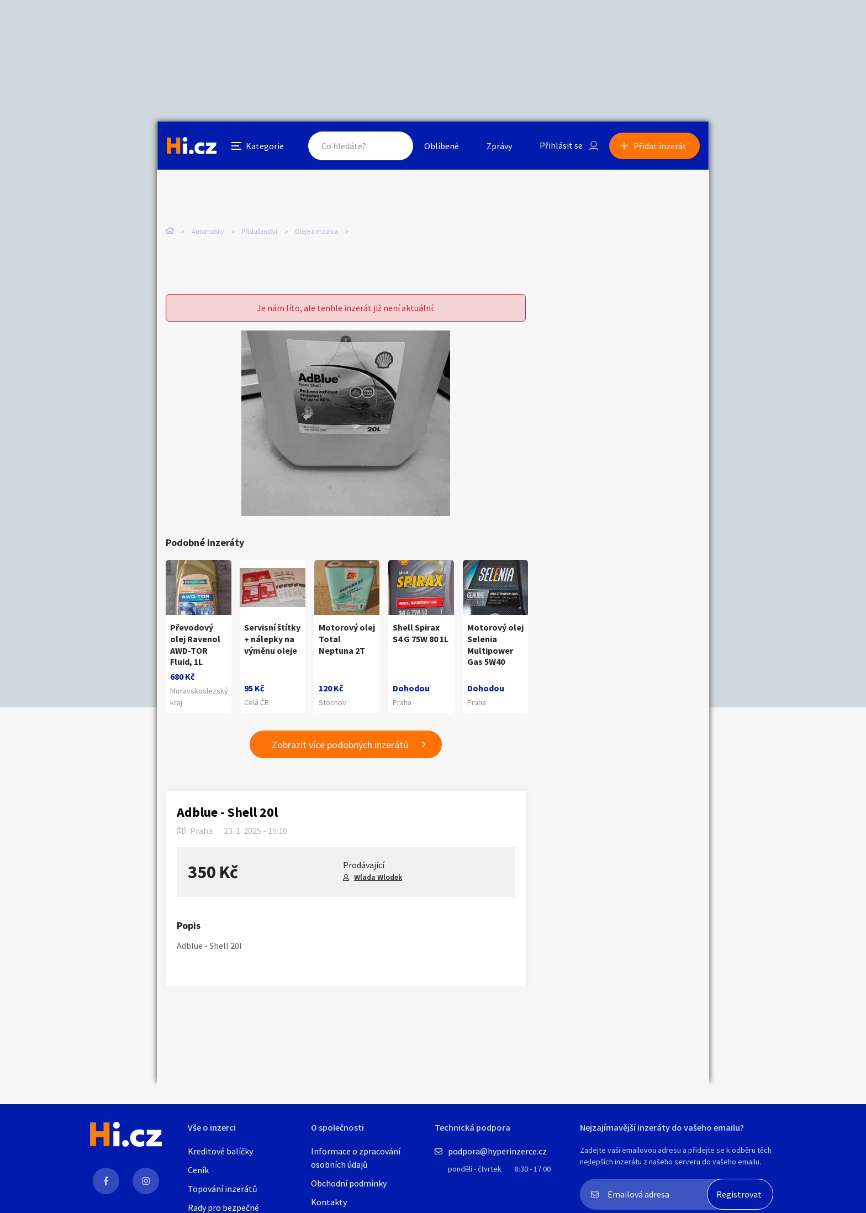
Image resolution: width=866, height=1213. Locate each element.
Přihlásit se (560, 145)
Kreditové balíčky (220, 1151)
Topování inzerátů (222, 1188)
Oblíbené (441, 145)
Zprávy (498, 145)
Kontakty (329, 1201)
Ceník (198, 1169)
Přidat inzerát (660, 145)
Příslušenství (259, 232)
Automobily (208, 232)
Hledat (393, 146)
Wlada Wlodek (378, 878)
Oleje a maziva (316, 232)
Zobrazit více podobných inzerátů (340, 744)
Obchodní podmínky (349, 1183)
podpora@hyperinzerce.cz (497, 1151)
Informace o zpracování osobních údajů (355, 1158)
